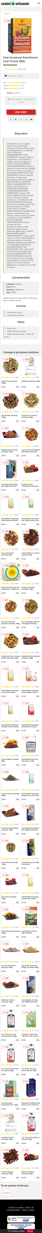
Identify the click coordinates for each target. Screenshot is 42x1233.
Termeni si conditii (16, 1207)
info (17, 387)
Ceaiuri (6, 13)
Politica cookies (28, 1210)
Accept (30, 1231)
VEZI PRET (21, 112)
